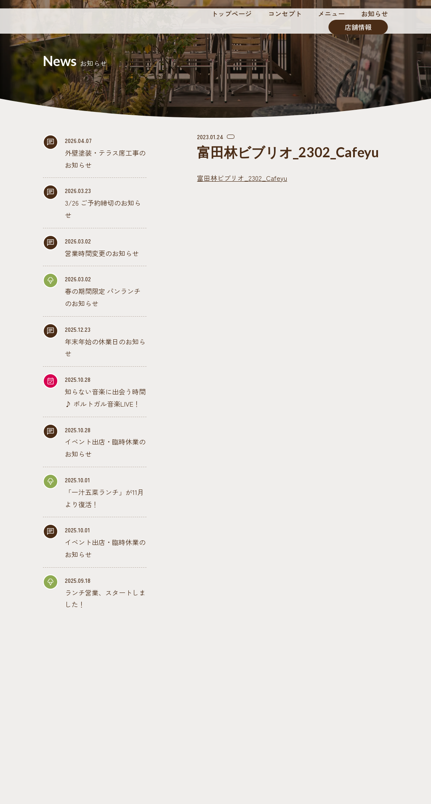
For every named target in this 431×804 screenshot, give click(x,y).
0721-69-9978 (223, 752)
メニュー (331, 13)
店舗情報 (358, 27)
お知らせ (374, 13)
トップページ (231, 13)
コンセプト (285, 13)
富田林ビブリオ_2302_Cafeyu (242, 178)
